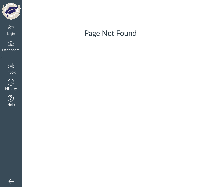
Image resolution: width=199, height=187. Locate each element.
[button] (11, 85)
